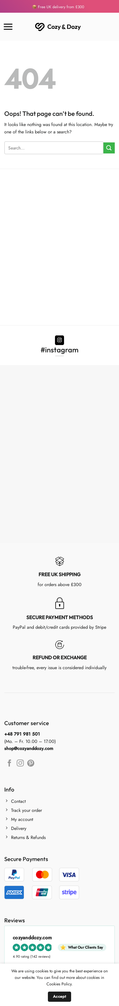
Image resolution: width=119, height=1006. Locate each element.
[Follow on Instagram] (59, 340)
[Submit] (109, 147)
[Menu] (8, 27)
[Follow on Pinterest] (30, 763)
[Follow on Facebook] (9, 763)
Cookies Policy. (59, 984)
